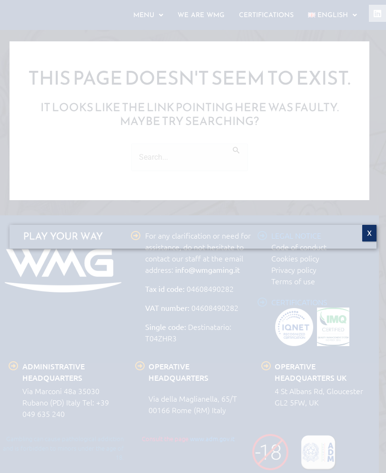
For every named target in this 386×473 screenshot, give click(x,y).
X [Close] (369, 233)
